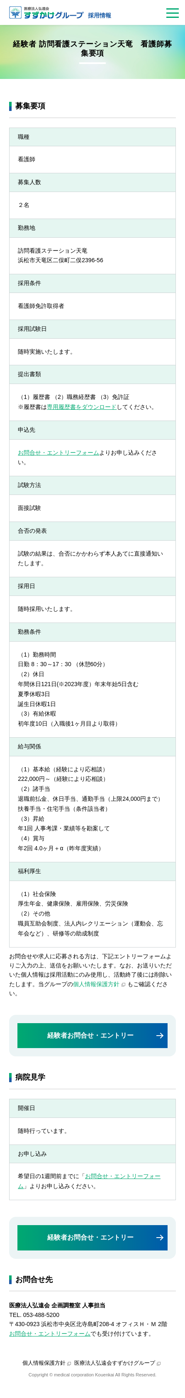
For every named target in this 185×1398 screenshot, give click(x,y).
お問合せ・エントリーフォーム (58, 452)
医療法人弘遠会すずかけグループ (114, 1363)
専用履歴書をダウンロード (82, 407)
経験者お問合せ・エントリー (90, 1035)
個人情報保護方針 (96, 984)
